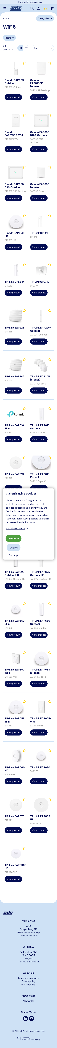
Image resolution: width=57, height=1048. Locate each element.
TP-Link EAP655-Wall (40, 720)
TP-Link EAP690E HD (15, 867)
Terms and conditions (28, 978)
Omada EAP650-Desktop (40, 186)
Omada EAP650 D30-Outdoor (14, 186)
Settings (13, 555)
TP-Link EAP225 (14, 327)
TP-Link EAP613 (14, 474)
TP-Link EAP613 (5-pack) (39, 476)
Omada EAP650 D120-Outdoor (39, 134)
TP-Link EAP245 (14, 376)
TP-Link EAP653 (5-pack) (40, 671)
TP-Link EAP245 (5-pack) (40, 378)
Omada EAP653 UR (14, 234)
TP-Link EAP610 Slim (14, 427)
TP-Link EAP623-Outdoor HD (15, 573)
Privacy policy (28, 984)
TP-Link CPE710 (39, 281)
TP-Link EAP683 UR (40, 818)
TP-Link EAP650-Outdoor (40, 622)
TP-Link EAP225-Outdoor (40, 329)
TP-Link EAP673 (14, 816)
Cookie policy (29, 981)
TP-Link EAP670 (40, 767)
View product (13, 97)
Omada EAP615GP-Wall (14, 134)
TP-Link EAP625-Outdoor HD (40, 573)
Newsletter (28, 1001)
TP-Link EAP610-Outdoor (40, 427)
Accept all (13, 538)
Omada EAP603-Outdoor (15, 82)
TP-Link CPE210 (39, 232)
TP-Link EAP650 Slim (14, 622)
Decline (13, 547)
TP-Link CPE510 (14, 281)
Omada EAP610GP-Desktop (37, 83)
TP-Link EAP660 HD (15, 769)
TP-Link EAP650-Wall (15, 671)
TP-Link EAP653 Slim (14, 720)
